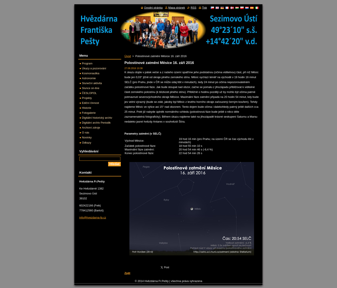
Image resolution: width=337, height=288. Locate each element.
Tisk (204, 7)
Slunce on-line (90, 88)
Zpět (127, 273)
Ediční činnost (90, 103)
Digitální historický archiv (97, 117)
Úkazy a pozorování (94, 68)
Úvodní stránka (153, 7)
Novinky (87, 137)
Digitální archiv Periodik (96, 122)
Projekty (87, 98)
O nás (85, 132)
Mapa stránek (176, 7)
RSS (193, 7)
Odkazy (86, 142)
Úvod (127, 56)
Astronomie (89, 78)
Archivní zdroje (91, 127)
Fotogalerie (89, 112)
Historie (86, 107)
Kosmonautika (90, 73)
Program (87, 63)
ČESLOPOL (89, 93)
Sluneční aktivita (92, 83)
